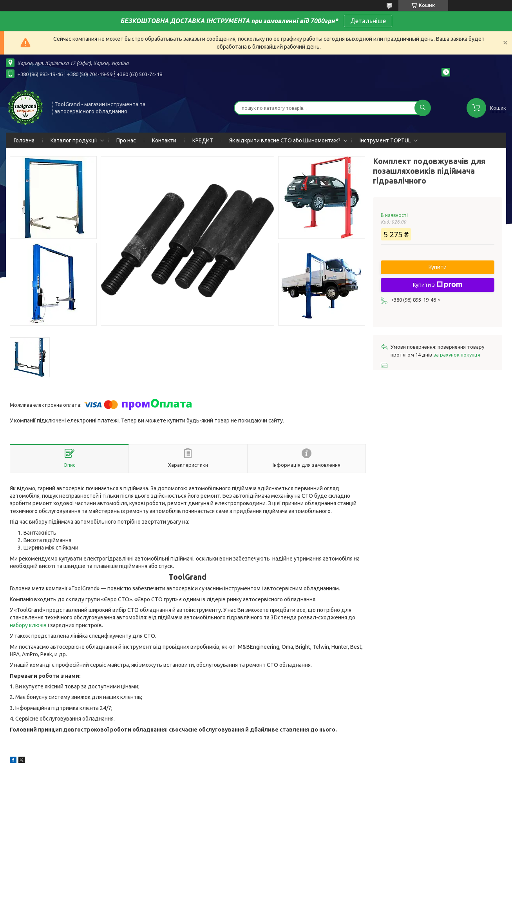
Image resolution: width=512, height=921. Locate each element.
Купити (438, 267)
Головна (24, 140)
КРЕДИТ (202, 140)
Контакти (164, 140)
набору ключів (28, 625)
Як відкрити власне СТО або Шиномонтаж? (284, 140)
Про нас (126, 140)
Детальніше (368, 20)
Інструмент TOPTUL (385, 140)
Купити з (437, 284)
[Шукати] (422, 108)
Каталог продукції (74, 140)
